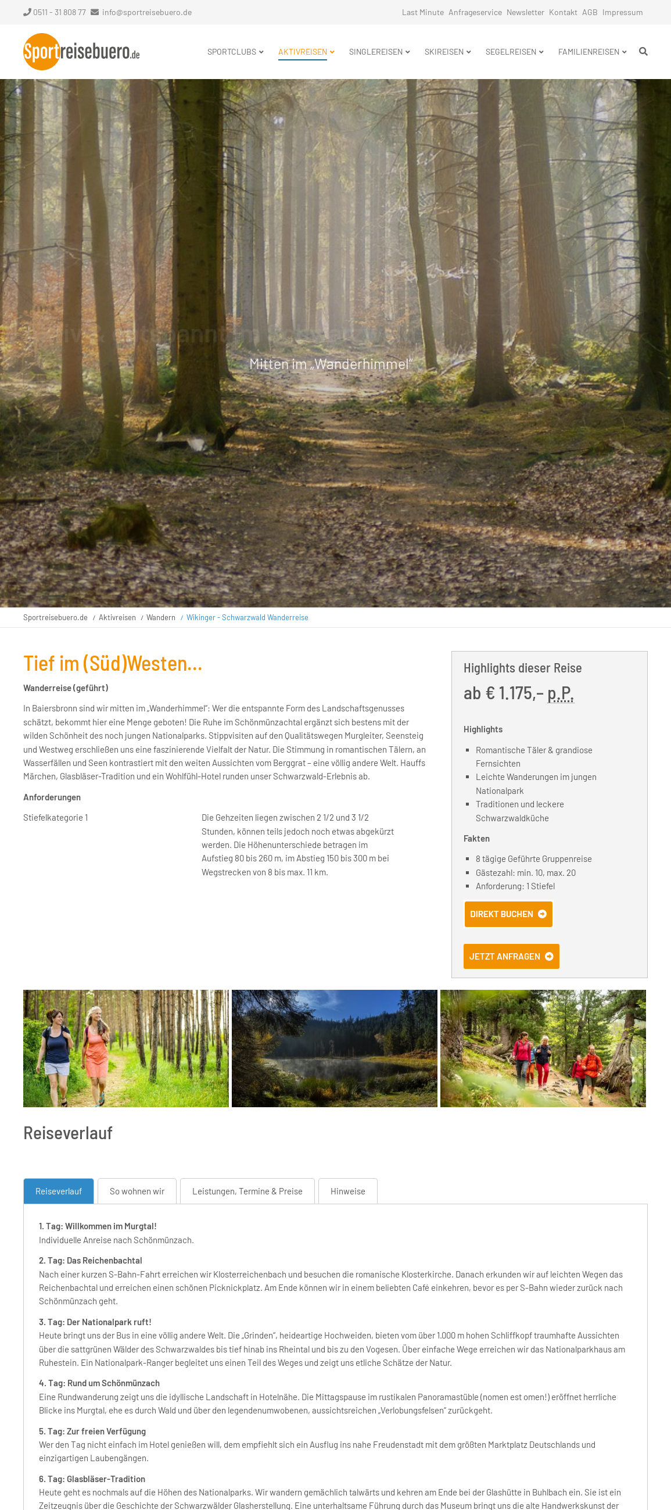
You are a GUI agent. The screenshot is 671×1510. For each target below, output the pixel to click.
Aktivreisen (117, 617)
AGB (590, 12)
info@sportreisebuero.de (147, 12)
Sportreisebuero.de (55, 617)
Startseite (81, 51)
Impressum (622, 12)
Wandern (160, 617)
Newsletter (525, 12)
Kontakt (563, 12)
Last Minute (423, 12)
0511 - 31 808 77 (54, 12)
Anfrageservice (475, 12)
